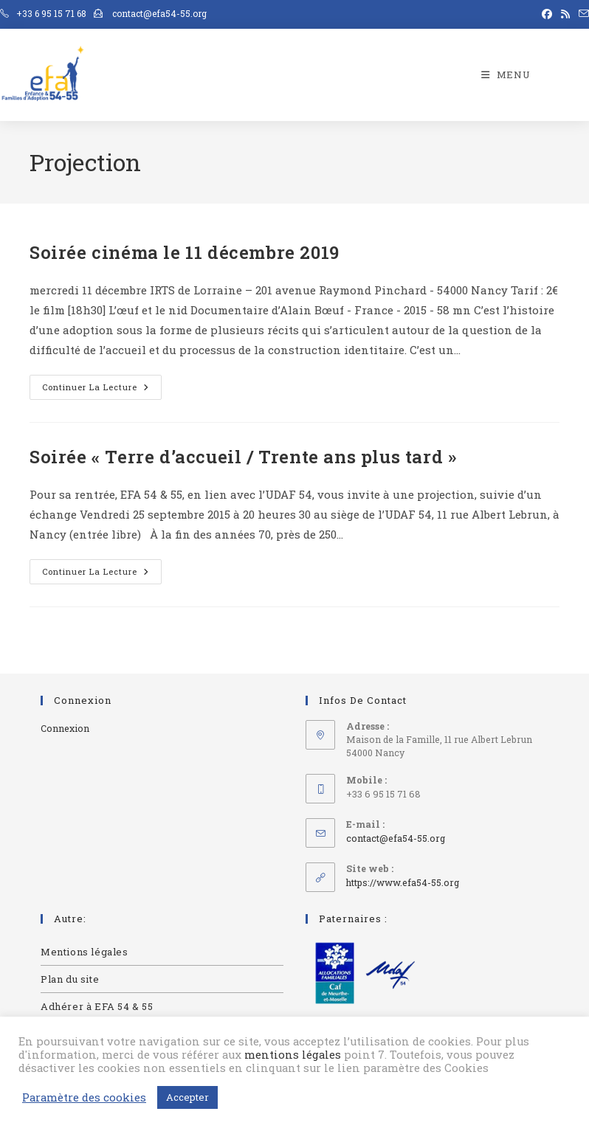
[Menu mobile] (506, 74)
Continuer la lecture (102, 383)
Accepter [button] (187, 1097)
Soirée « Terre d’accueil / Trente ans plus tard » (243, 456)
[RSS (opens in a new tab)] (565, 14)
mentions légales (292, 1055)
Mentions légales (84, 951)
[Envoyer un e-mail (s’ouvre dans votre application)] (581, 14)
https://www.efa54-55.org (402, 882)
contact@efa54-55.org (395, 838)
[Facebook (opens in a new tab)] (547, 14)
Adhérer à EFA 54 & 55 (97, 1006)
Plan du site (70, 979)
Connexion (65, 728)
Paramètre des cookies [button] (84, 1097)
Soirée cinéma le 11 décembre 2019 (185, 252)
